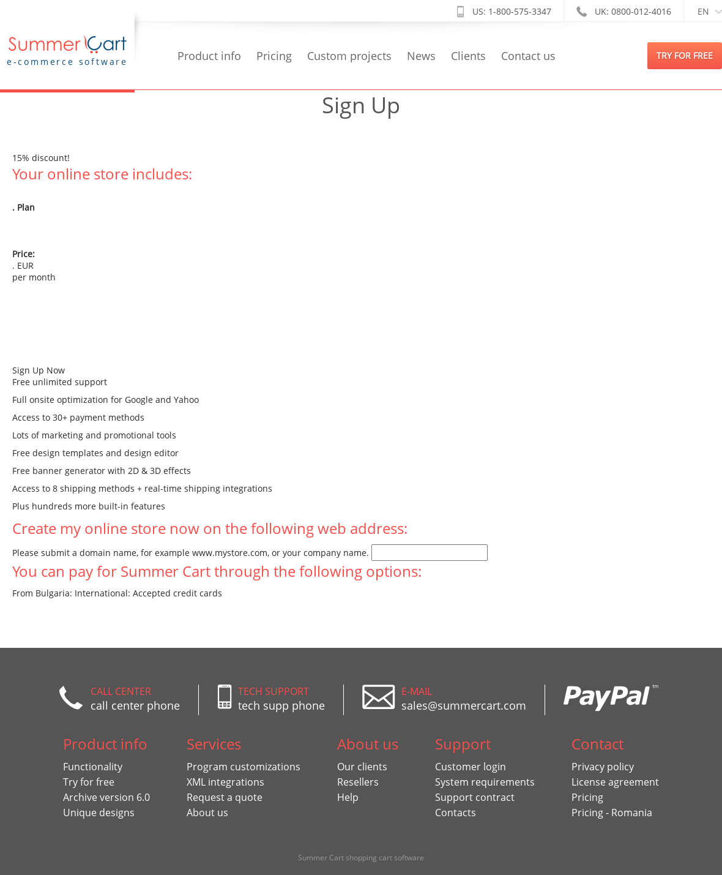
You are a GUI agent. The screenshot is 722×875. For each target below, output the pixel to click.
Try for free (88, 782)
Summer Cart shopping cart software (361, 857)
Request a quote (224, 797)
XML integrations (225, 782)
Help (348, 797)
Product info (209, 55)
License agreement (615, 782)
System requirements (485, 782)
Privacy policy (602, 766)
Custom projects (349, 55)
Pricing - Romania (611, 812)
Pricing (274, 55)
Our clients (362, 766)
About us (207, 812)
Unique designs (99, 812)
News (421, 55)
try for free (685, 55)
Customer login (470, 766)
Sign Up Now (38, 370)
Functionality (92, 766)
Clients (468, 55)
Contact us (528, 55)
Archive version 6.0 (106, 797)
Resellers (358, 782)
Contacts (455, 812)
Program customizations (243, 766)
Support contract (475, 797)
